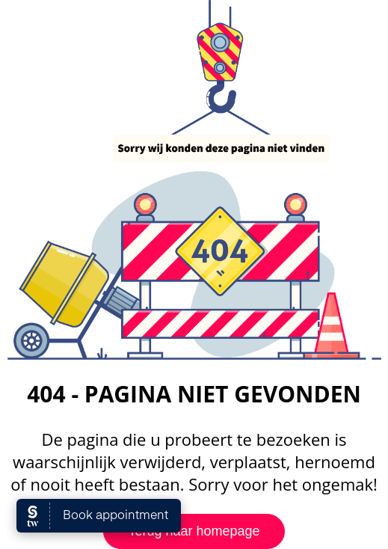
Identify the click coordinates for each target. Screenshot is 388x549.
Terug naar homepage (193, 531)
